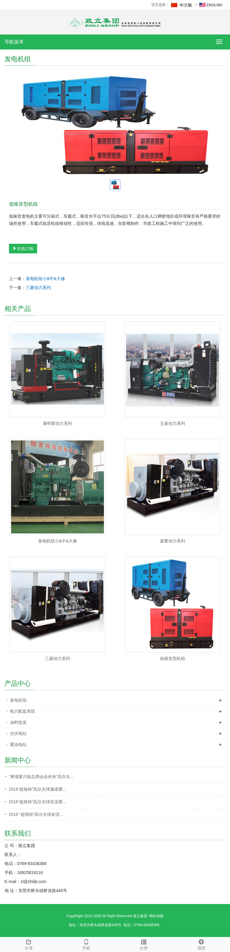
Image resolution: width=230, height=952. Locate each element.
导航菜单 (14, 41)
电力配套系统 (22, 711)
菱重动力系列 (172, 541)
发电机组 (18, 700)
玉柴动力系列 (172, 423)
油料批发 (18, 722)
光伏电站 (18, 733)
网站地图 (156, 916)
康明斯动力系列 (57, 423)
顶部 (201, 944)
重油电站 (18, 744)
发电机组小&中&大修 (45, 278)
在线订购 (23, 248)
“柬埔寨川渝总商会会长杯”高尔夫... (41, 776)
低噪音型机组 (172, 658)
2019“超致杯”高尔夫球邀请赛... (37, 789)
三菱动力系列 (38, 287)
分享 (29, 944)
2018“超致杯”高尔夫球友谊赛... (37, 801)
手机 (86, 944)
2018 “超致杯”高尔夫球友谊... (36, 814)
